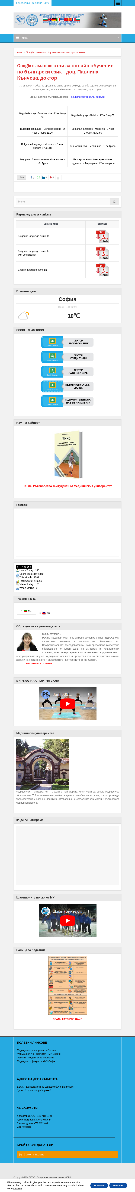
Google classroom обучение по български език (60, 52)
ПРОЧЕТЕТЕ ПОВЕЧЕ (39, 667)
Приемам (92, 1183)
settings (31, 1188)
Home (20, 52)
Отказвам (116, 1183)
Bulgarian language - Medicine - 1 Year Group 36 (92, 115)
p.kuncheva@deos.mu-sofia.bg (88, 96)
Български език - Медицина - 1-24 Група (92, 146)
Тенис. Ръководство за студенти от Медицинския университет (67, 486)
